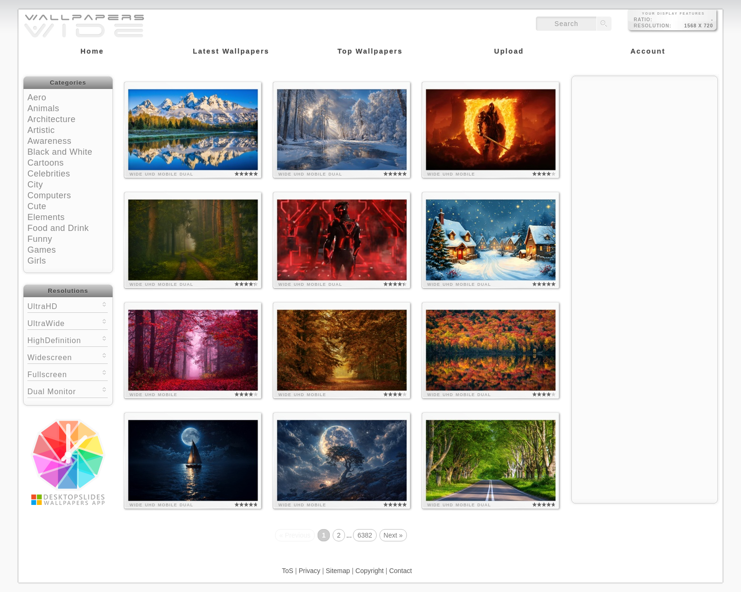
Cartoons (45, 163)
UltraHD (67, 305)
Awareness (49, 141)
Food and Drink (58, 228)
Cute (36, 206)
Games (41, 250)
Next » (393, 535)
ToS (287, 570)
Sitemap (338, 570)
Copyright (369, 570)
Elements (46, 217)
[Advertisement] (644, 140)
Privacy (309, 570)
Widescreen (67, 357)
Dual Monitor (67, 391)
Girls (36, 260)
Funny (39, 239)
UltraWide (67, 322)
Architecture (51, 119)
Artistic (41, 130)
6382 (364, 535)
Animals (43, 108)
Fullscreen (67, 374)
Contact (400, 570)
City (35, 184)
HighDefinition (67, 340)
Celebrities (48, 173)
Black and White (60, 152)
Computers (49, 195)
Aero (36, 97)
